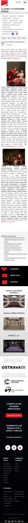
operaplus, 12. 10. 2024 (7, 221)
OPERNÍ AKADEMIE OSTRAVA (10, 31)
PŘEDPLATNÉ (15, 275)
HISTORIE (5, 20)
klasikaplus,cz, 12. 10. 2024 (16, 146)
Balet (19, 38)
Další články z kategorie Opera (8, 236)
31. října (18, 56)
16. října (7, 56)
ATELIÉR (5, 477)
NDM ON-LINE (7, 470)
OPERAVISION (6, 33)
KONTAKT (6, 482)
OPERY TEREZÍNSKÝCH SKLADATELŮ (12, 29)
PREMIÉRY (21, 16)
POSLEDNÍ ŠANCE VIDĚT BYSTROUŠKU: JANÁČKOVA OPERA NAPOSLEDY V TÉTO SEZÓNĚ (14, 239)
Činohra (14, 38)
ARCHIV (5, 480)
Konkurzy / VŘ (7, 496)
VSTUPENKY (14, 269)
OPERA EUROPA (17, 22)
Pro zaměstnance (8, 501)
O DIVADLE (6, 473)
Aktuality (4, 38)
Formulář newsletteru (14, 437)
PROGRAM (5, 16)
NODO (21, 20)
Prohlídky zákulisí (18, 491)
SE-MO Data (17, 518)
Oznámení (17, 501)
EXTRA (5, 475)
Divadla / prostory (8, 498)
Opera (9, 38)
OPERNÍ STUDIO (13, 20)
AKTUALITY (16, 18)
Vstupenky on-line (14, 415)
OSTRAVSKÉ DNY (7, 22)
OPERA (3, 44)
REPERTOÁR (13, 16)
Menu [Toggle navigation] (18, 2)
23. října (12, 56)
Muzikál (23, 38)
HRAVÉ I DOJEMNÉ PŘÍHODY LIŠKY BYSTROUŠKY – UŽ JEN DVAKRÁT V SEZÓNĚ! (13, 249)
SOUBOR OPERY (6, 18)
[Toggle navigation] (25, 2)
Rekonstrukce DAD (19, 494)
